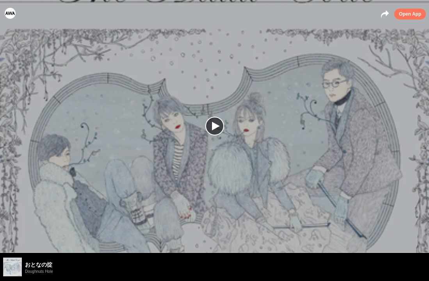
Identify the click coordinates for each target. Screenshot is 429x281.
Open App (410, 14)
